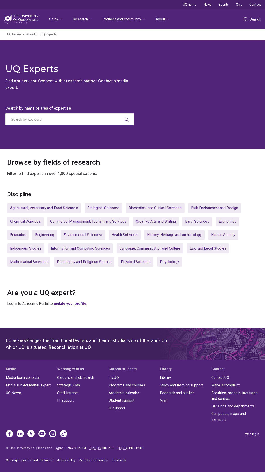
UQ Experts (49, 34)
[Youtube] (42, 434)
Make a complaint (225, 385)
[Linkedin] (20, 434)
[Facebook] (9, 434)
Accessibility (66, 460)
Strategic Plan (68, 385)
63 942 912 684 (75, 448)
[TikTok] (63, 434)
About (160, 19)
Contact (255, 4)
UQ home (189, 4)
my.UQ (114, 377)
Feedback (119, 460)
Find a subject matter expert (28, 385)
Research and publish (177, 393)
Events (224, 4)
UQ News (13, 393)
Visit (163, 400)
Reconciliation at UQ (70, 347)
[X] (31, 434)
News (208, 4)
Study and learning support (181, 385)
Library (165, 377)
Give (239, 4)
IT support (65, 400)
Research (80, 19)
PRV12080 (136, 448)
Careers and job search (75, 377)
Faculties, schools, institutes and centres (234, 396)
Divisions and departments (233, 406)
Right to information (93, 460)
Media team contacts (23, 377)
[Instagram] (52, 434)
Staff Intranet (67, 393)
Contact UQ (220, 377)
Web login (252, 434)
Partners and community (121, 19)
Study (53, 19)
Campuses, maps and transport (228, 417)
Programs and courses (127, 385)
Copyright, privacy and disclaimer (30, 460)
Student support (121, 400)
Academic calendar (124, 393)
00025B (108, 448)
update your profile (70, 303)
